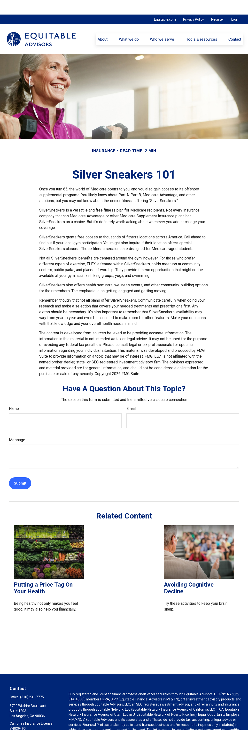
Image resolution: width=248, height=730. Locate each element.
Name (14, 394)
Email (131, 394)
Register (217, 5)
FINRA (104, 685)
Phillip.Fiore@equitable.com (31, 722)
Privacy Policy (193, 5)
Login (235, 5)
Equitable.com (165, 5)
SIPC (114, 685)
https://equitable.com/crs (88, 725)
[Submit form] (20, 469)
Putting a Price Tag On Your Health (43, 573)
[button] (103, 24)
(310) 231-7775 (32, 682)
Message (17, 425)
